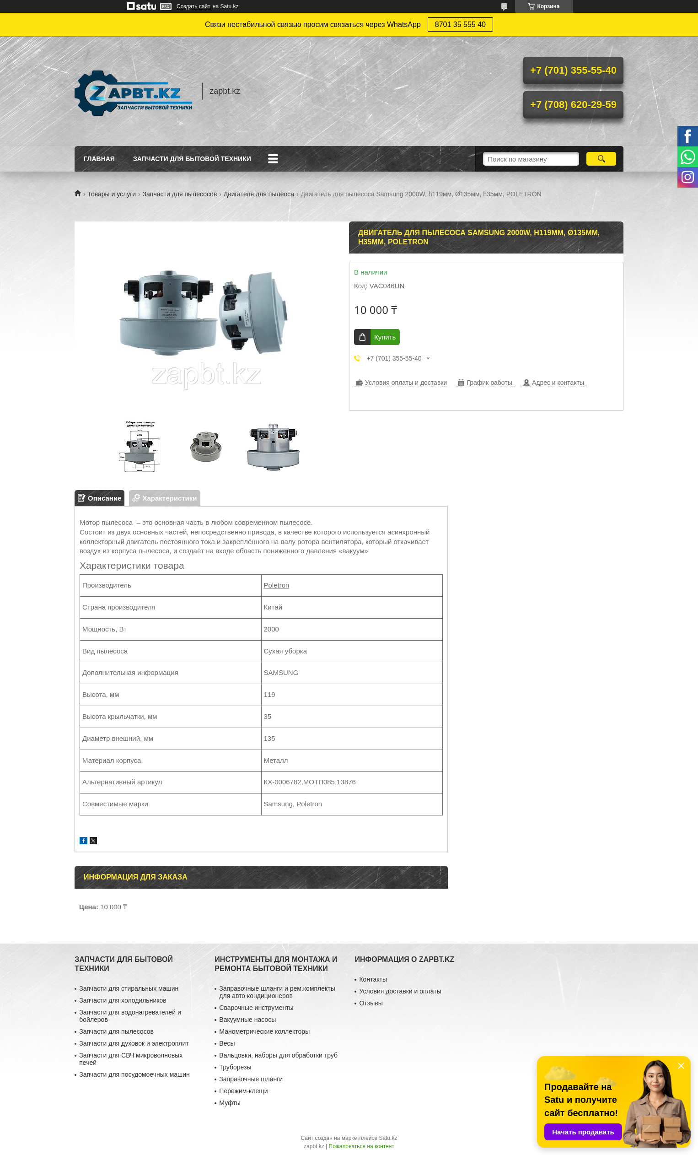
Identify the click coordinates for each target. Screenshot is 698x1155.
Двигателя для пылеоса (259, 194)
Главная (99, 158)
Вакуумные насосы (247, 1019)
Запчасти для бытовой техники (192, 158)
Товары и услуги (111, 194)
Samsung (278, 804)
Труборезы (235, 1067)
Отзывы (370, 1003)
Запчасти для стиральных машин (128, 988)
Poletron (277, 585)
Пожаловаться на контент (361, 1146)
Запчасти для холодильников (122, 1000)
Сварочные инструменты (256, 1007)
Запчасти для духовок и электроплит (133, 1043)
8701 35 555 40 (460, 24)
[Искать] (601, 159)
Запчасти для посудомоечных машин (134, 1074)
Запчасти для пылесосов (180, 194)
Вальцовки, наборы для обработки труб (278, 1055)
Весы (227, 1043)
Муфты (229, 1102)
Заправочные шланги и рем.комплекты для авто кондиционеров (277, 992)
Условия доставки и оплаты (400, 991)
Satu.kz (388, 1138)
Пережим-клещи (243, 1091)
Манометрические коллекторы (264, 1031)
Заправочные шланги (251, 1079)
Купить (385, 337)
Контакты (373, 979)
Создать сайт (193, 6)
